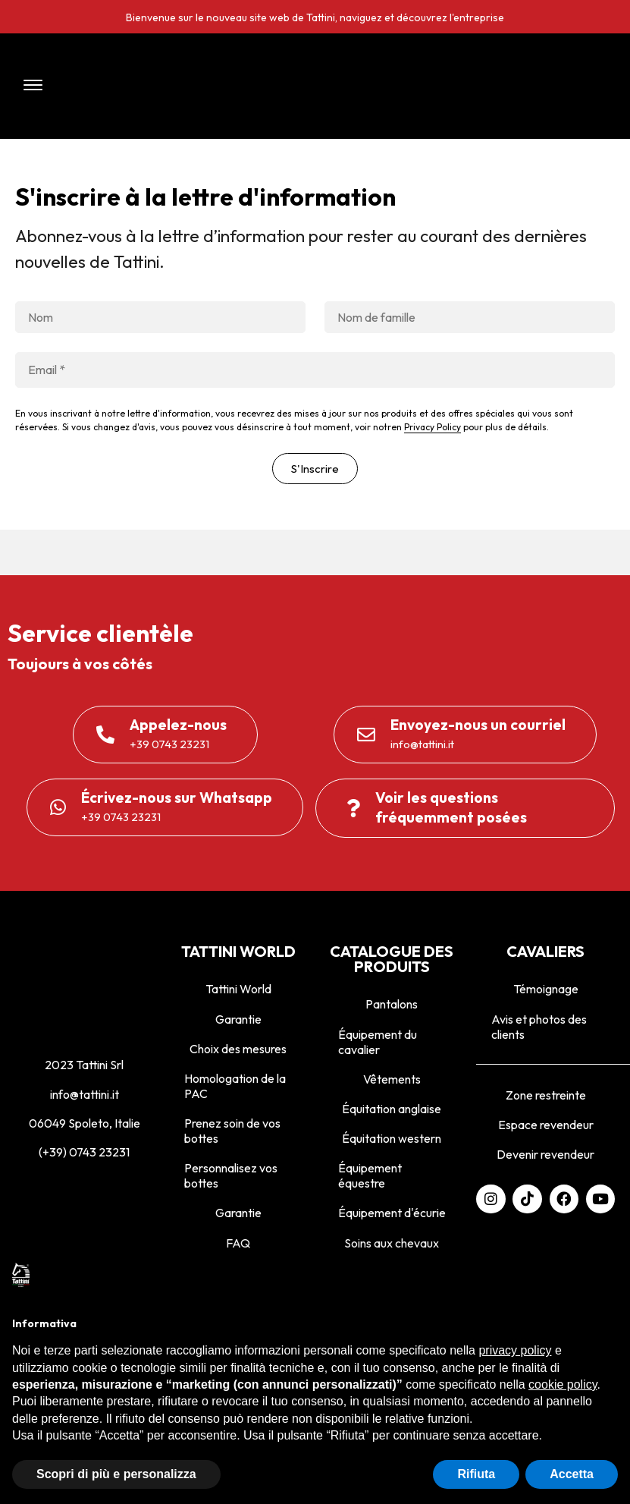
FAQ (238, 1243)
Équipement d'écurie (392, 1212)
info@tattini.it (84, 1094)
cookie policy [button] (562, 1384)
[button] (130, 86)
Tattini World (238, 988)
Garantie (238, 1019)
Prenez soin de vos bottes (232, 1130)
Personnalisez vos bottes (230, 1175)
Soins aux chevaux (391, 1243)
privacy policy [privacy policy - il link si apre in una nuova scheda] (514, 1350)
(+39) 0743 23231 (84, 1151)
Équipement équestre (370, 1175)
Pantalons (391, 1004)
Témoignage (545, 988)
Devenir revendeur (545, 1154)
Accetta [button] (572, 1474)
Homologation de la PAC (235, 1086)
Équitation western (391, 1138)
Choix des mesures (238, 1048)
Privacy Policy (432, 427)
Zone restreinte (546, 1095)
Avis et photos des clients (539, 1027)
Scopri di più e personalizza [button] (116, 1474)
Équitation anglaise (391, 1108)
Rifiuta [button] (476, 1474)
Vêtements (392, 1079)
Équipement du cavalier (377, 1042)
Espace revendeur (546, 1124)
